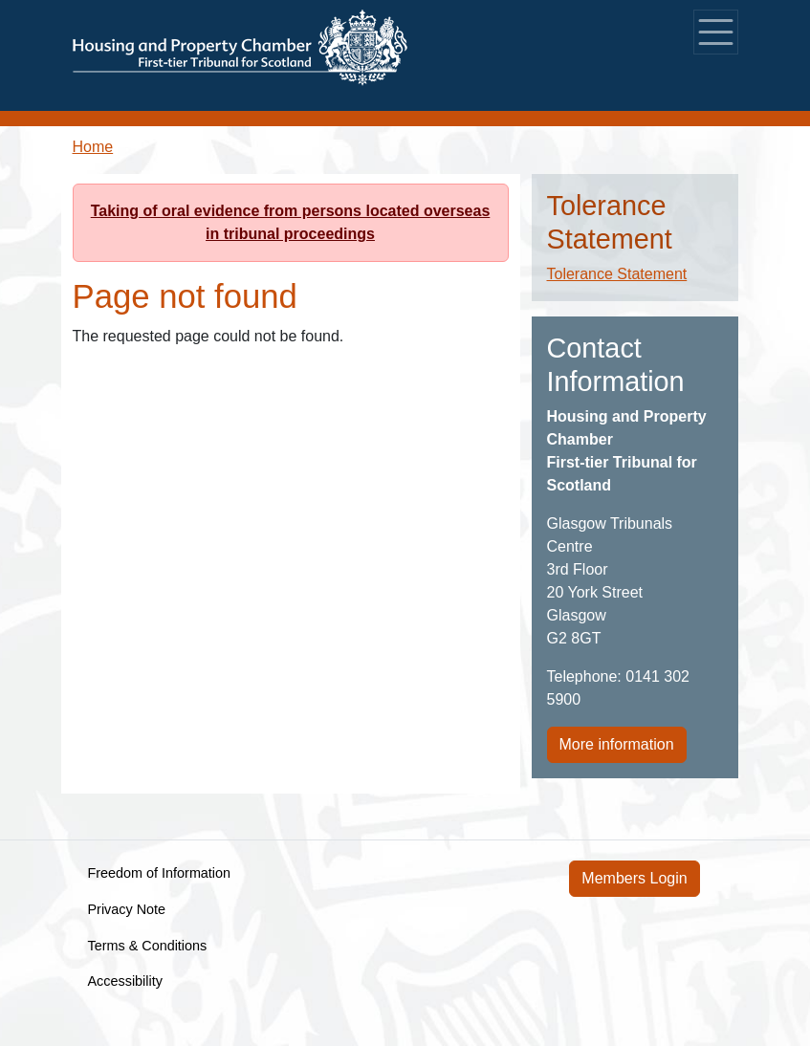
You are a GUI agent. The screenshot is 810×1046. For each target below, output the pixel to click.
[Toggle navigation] (715, 32)
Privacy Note (127, 909)
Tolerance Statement (617, 274)
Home (93, 147)
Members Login (634, 878)
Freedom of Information (159, 873)
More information (616, 744)
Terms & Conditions (148, 945)
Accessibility (125, 981)
